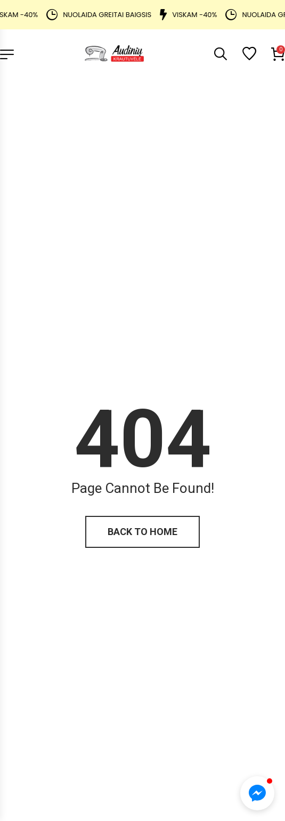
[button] (257, 793)
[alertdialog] (142, 14)
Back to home (142, 531)
